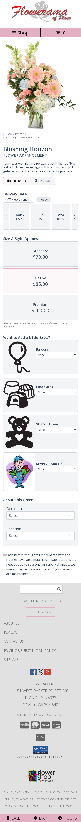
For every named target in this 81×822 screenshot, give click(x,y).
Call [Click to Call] (13, 818)
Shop (20, 32)
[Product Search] (41, 589)
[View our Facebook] (33, 673)
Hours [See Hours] (67, 818)
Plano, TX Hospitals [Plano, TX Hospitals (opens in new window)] (61, 792)
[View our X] (40, 673)
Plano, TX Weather (19, 799)
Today (44, 200)
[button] (40, 750)
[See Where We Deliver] (40, 612)
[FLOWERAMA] (40, 22)
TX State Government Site (56, 799)
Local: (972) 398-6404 (40, 704)
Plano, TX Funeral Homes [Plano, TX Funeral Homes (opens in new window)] (23, 792)
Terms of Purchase (41, 806)
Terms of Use (70, 806)
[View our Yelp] (47, 673)
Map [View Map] (40, 818)
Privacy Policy (12, 806)
